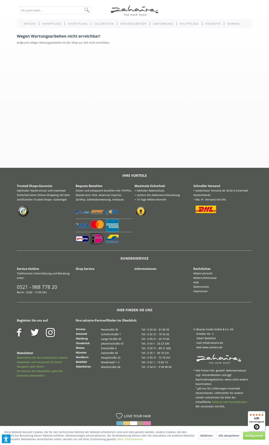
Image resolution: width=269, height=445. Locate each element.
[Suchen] (93, 10)
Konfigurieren (254, 435)
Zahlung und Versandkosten (229, 402)
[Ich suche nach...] (55, 10)
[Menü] (263, 413)
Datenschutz (201, 286)
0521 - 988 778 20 (37, 287)
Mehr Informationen (130, 439)
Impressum (200, 291)
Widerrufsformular (205, 278)
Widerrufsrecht (202, 273)
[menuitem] (58, 10)
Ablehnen (206, 435)
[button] (6, 439)
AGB (196, 282)
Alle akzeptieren (228, 435)
